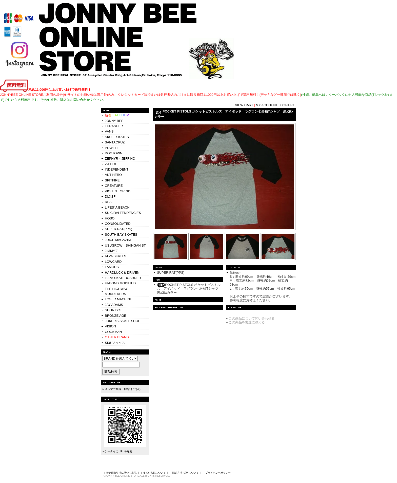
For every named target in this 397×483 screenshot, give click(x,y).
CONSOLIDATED (118, 224)
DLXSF (110, 196)
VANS (109, 131)
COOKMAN (113, 332)
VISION (110, 326)
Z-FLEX (110, 164)
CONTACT (288, 105)
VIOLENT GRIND (117, 191)
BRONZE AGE (115, 316)
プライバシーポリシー (217, 472)
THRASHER (114, 126)
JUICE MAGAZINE (118, 240)
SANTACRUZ (115, 142)
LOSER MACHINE (118, 299)
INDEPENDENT (116, 169)
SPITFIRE (112, 180)
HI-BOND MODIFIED (120, 283)
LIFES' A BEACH (117, 207)
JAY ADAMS (114, 305)
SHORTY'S (113, 310)
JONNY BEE (114, 121)
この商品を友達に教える (247, 322)
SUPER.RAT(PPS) (118, 229)
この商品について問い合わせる (252, 318)
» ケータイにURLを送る (117, 451)
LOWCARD (113, 262)
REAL (109, 202)
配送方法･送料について (184, 472)
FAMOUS (112, 267)
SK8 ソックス (115, 343)
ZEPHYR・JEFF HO (120, 158)
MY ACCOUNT (266, 105)
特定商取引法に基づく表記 (120, 472)
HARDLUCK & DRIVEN (122, 272)
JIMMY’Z (111, 251)
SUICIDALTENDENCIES (123, 213)
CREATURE (114, 186)
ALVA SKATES (115, 256)
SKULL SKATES (117, 137)
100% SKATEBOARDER (123, 278)
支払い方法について (153, 472)
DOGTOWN (113, 153)
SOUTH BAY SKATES (121, 234)
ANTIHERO (113, 175)
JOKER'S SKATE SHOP (122, 321)
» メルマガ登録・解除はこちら (121, 389)
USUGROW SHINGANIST (125, 245)
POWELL (111, 148)
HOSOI (110, 218)
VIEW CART (244, 105)
